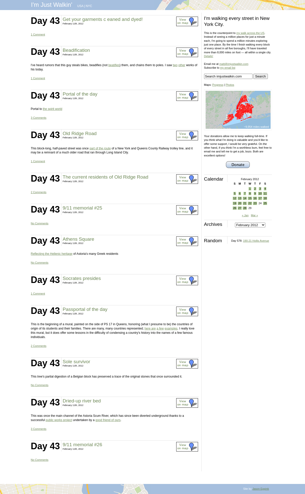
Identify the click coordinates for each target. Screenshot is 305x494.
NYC (89, 6)
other (181, 65)
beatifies (114, 65)
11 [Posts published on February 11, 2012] (265, 193)
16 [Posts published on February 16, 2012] (255, 198)
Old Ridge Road (80, 133)
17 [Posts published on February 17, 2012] (260, 198)
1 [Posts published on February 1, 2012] (250, 188)
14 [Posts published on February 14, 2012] (244, 198)
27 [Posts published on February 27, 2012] (239, 208)
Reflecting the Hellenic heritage (52, 254)
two (175, 65)
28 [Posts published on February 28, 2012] (244, 208)
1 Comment (38, 34)
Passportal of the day (85, 309)
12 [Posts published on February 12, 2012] (234, 198)
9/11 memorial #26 (82, 444)
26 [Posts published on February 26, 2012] (234, 208)
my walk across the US (250, 32)
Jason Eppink (260, 488)
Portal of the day (80, 94)
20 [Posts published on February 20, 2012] (239, 203)
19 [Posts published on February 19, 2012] (234, 203)
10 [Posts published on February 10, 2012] (260, 193)
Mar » (254, 215)
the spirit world (52, 109)
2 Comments (38, 192)
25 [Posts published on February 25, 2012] (265, 203)
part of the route (100, 148)
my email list (227, 67)
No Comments (39, 223)
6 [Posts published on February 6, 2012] (239, 193)
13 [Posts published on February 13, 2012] (239, 198)
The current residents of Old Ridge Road (105, 177)
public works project (59, 420)
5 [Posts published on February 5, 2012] (234, 193)
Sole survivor (76, 361)
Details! (208, 56)
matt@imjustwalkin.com (234, 63)
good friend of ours (107, 420)
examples (171, 328)
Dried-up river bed (82, 400)
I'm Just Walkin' (51, 4)
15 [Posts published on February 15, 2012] (249, 198)
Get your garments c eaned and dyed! (103, 19)
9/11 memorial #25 (82, 208)
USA (80, 6)
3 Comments (38, 117)
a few (160, 328)
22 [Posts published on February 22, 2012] (249, 203)
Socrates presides (82, 278)
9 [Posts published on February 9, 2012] (255, 193)
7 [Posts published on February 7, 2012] (245, 193)
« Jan (245, 215)
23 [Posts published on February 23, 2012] (255, 203)
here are (150, 328)
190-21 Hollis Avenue (256, 240)
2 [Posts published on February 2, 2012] (255, 188)
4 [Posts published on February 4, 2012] (265, 188)
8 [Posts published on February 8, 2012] (250, 193)
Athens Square (78, 239)
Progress (217, 84)
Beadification (76, 50)
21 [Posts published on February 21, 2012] (244, 203)
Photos (230, 84)
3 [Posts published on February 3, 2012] (260, 188)
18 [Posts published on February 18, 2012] (265, 198)
